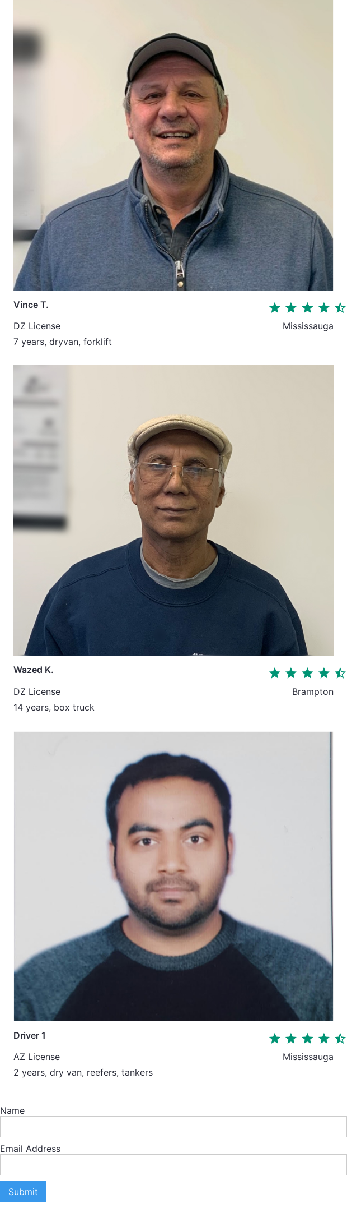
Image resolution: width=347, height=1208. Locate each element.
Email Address (30, 1148)
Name (12, 1110)
